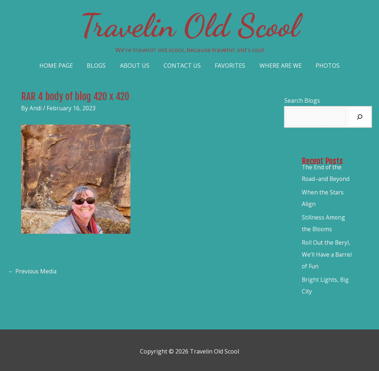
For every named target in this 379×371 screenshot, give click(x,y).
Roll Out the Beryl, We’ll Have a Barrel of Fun (327, 253)
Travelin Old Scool (189, 25)
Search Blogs (302, 100)
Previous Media (33, 272)
